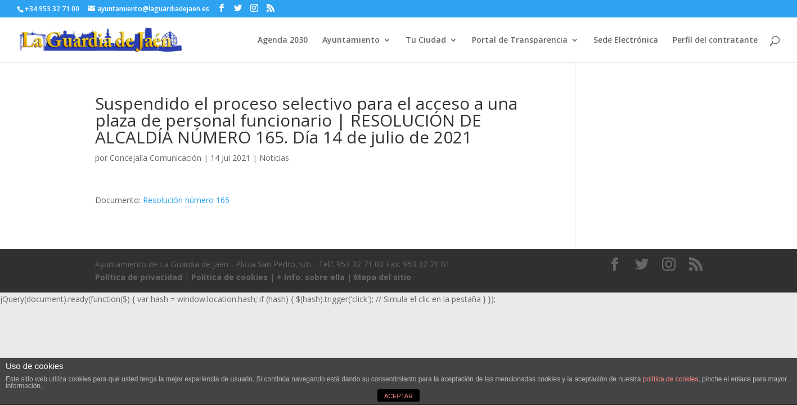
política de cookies (671, 379)
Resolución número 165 (186, 200)
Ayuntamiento (351, 40)
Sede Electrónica (625, 40)
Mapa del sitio (382, 277)
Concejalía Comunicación (155, 157)
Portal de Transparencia (520, 40)
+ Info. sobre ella (311, 277)
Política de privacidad (138, 277)
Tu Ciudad (426, 40)
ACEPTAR (398, 396)
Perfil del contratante (715, 40)
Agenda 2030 (283, 40)
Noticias (274, 157)
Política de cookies (229, 277)
